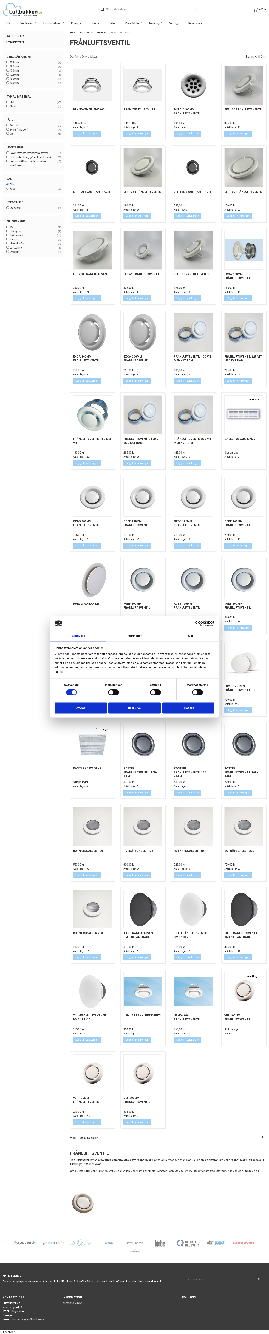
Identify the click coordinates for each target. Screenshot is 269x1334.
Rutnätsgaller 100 (88, 850)
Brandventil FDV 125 (139, 109)
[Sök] (147, 9)
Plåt (35, 102)
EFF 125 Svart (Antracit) (193, 192)
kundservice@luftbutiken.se (27, 1319)
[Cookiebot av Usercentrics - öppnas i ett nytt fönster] (198, 623)
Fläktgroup (35, 231)
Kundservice (7, 1332)
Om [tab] (190, 635)
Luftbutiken (35, 248)
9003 (35, 189)
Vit (35, 134)
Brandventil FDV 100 (89, 109)
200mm (35, 83)
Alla (12, 184)
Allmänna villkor (72, 1303)
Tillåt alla (188, 707)
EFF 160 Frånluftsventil (243, 192)
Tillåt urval (135, 707)
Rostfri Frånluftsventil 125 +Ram (190, 772)
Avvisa (80, 707)
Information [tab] (134, 635)
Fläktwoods (35, 235)
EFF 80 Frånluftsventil (192, 274)
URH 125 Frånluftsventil (142, 1015)
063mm (35, 62)
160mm (35, 79)
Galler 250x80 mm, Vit (241, 439)
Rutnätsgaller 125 (138, 850)
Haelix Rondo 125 (86, 603)
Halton (35, 240)
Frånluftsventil (15, 42)
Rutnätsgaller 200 (239, 850)
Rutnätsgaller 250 (88, 933)
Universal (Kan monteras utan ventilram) (35, 163)
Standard (35, 208)
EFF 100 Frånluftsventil (243, 109)
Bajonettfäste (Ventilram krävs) (35, 153)
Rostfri (35, 126)
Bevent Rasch (134, 1243)
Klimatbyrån (35, 244)
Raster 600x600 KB (87, 768)
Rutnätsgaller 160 (189, 850)
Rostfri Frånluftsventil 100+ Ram (140, 772)
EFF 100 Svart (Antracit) (92, 192)
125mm (35, 75)
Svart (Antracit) (35, 130)
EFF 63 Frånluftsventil (141, 274)
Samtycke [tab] (78, 635)
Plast (35, 106)
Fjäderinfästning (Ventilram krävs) (35, 157)
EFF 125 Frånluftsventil (142, 192)
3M (35, 227)
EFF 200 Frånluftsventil (92, 274)
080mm (35, 67)
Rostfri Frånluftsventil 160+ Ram (241, 772)
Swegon (35, 252)
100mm (35, 71)
